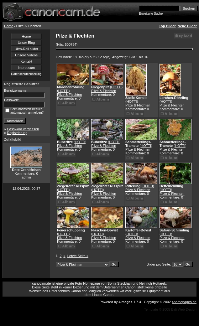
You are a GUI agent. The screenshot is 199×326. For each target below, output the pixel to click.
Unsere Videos (26, 55)
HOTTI (63, 91)
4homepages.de (184, 302)
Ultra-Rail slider (26, 49)
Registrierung (17, 133)
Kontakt (26, 61)
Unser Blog (26, 42)
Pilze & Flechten (69, 94)
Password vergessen (23, 129)
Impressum (26, 68)
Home (8, 26)
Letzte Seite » (77, 256)
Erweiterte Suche (151, 13)
